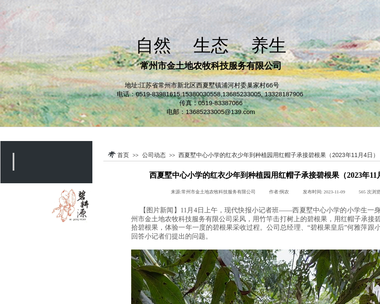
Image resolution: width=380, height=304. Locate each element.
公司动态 (154, 155)
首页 (123, 155)
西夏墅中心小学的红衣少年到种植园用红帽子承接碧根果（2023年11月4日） (278, 155)
